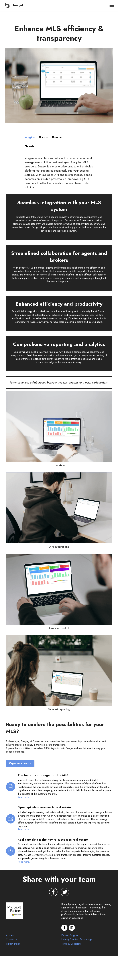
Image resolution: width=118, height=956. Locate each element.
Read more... (24, 797)
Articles (10, 936)
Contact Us (11, 940)
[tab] (29, 137)
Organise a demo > (20, 763)
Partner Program (69, 936)
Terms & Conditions (71, 944)
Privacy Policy (13, 944)
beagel (18, 5)
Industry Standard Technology (76, 940)
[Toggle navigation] (112, 5)
